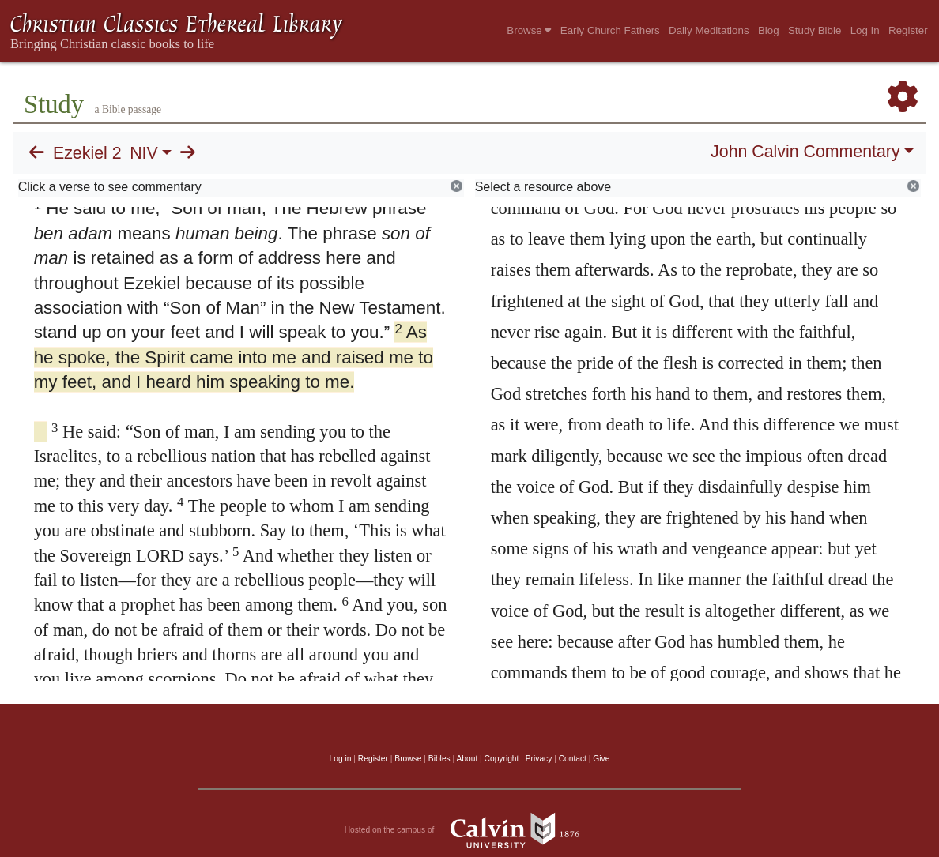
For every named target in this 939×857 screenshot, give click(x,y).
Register (908, 30)
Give (601, 758)
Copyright (502, 758)
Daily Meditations (709, 30)
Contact (572, 758)
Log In (865, 30)
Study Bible (814, 30)
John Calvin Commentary (805, 151)
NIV (144, 153)
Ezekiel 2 (87, 153)
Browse (529, 30)
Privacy (539, 758)
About (466, 758)
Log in (341, 758)
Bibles (439, 758)
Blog (768, 30)
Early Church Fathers (610, 30)
